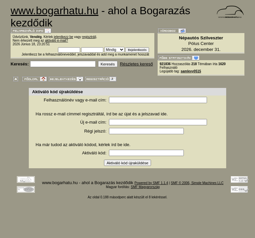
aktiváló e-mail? (56, 40)
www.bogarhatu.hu (54, 11)
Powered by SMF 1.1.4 (151, 183)
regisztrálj (89, 37)
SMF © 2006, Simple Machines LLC (197, 183)
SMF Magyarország (145, 187)
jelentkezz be (63, 37)
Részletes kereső (136, 63)
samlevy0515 (190, 71)
